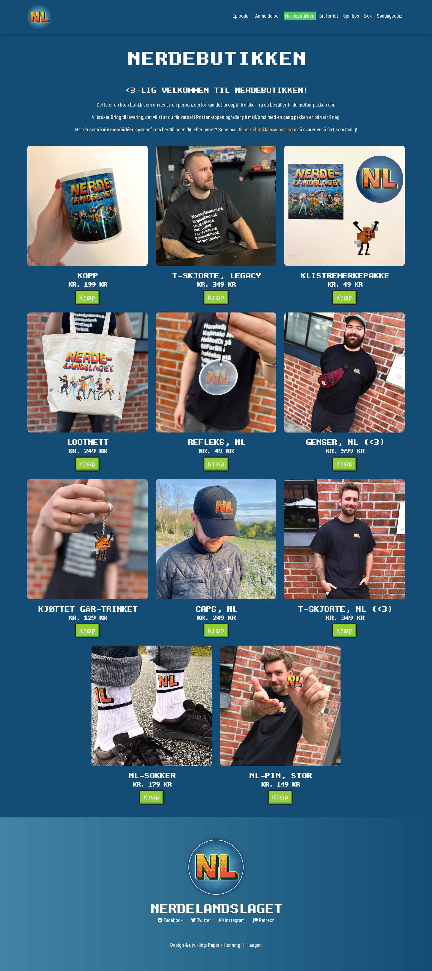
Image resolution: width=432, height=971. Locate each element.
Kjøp (87, 297)
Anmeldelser (267, 15)
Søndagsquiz (389, 15)
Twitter (201, 920)
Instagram (232, 920)
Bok (368, 15)
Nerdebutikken (299, 15)
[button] (87, 225)
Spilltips (351, 15)
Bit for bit (328, 15)
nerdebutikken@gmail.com (270, 129)
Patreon (264, 920)
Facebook (170, 920)
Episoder (241, 15)
